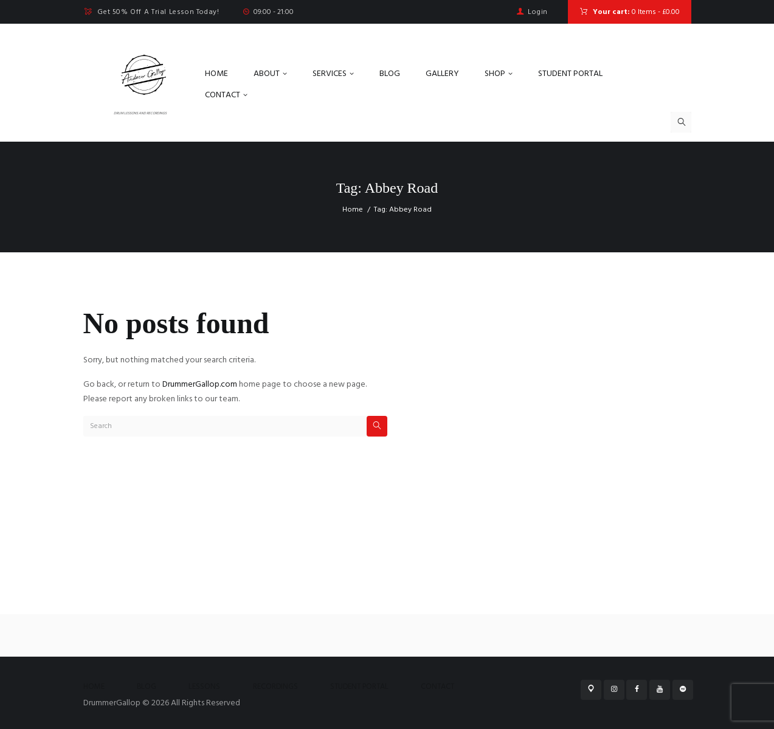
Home (352, 209)
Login (538, 12)
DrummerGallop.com (199, 385)
